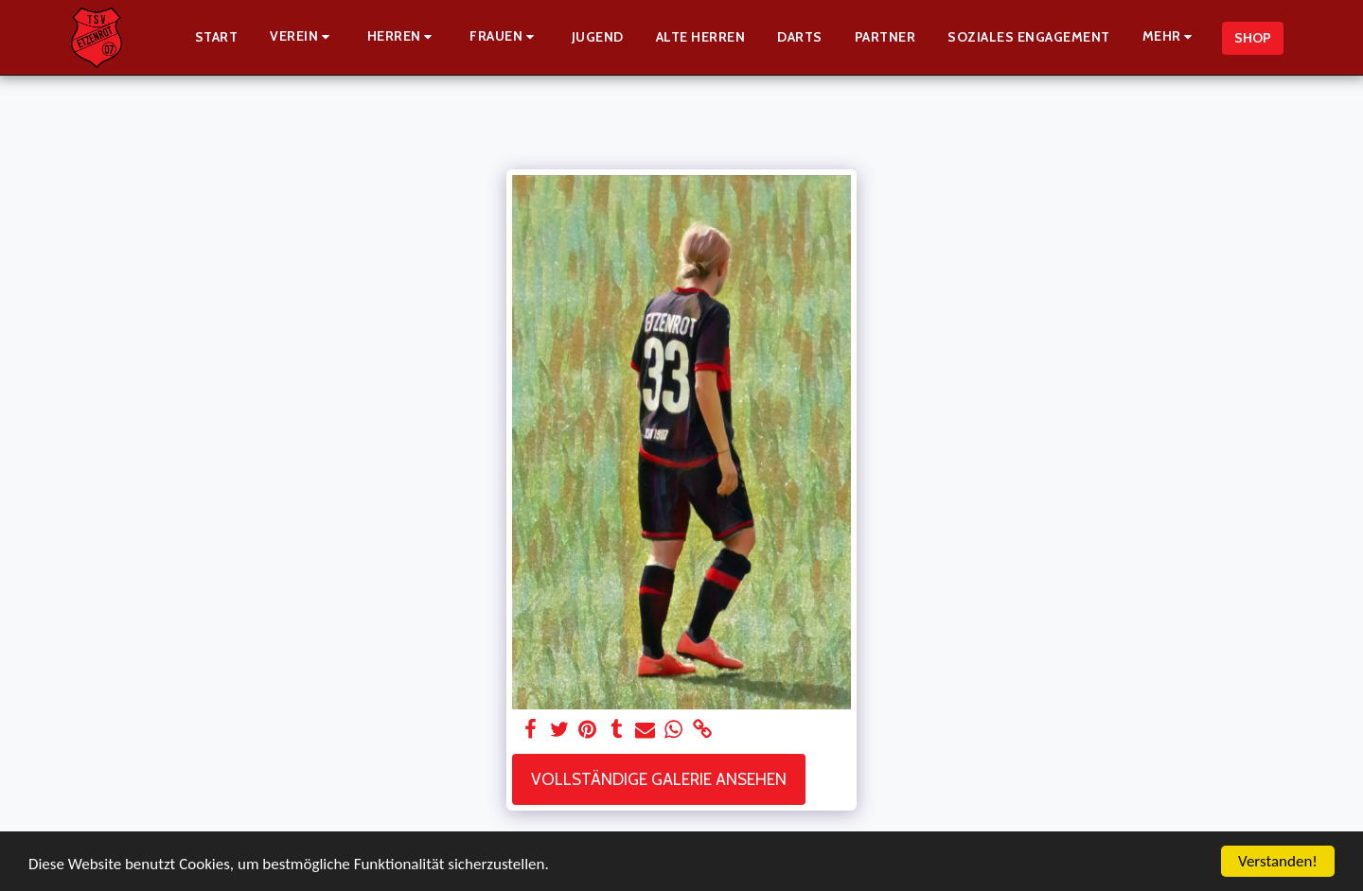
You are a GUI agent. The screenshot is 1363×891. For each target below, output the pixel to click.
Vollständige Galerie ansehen (659, 779)
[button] (302, 37)
